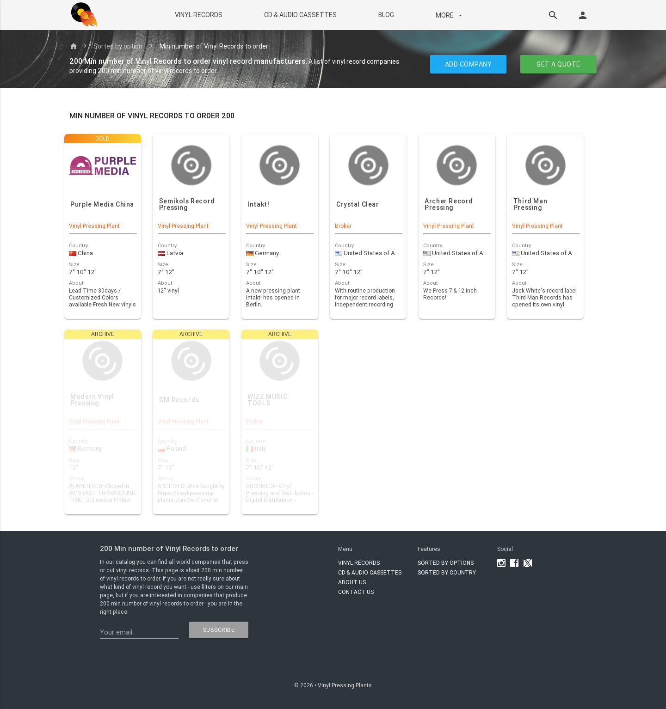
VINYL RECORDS (198, 15)
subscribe (219, 629)
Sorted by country (447, 572)
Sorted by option (117, 46)
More (449, 15)
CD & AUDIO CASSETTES (300, 15)
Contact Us (356, 591)
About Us (352, 582)
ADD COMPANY (468, 64)
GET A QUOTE (558, 64)
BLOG (386, 15)
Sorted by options (446, 562)
